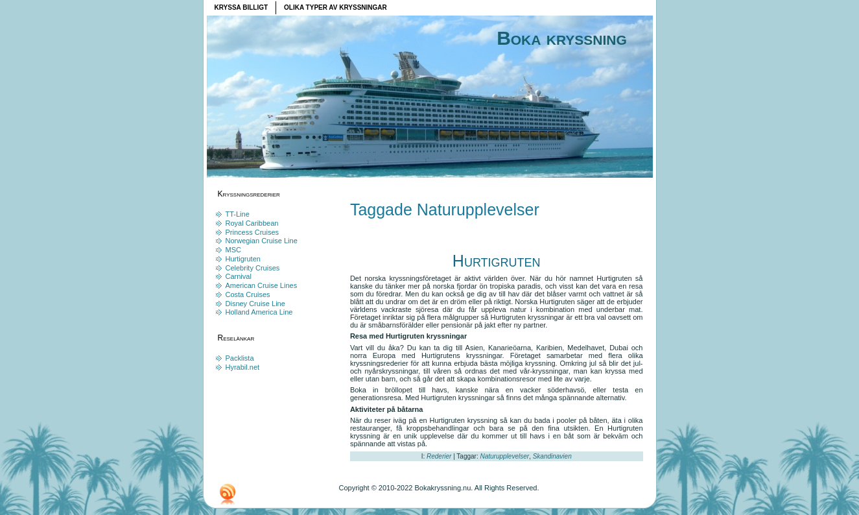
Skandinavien (552, 456)
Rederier (439, 456)
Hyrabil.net (243, 367)
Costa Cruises (248, 294)
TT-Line (238, 214)
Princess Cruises (252, 232)
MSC (233, 250)
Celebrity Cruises (253, 268)
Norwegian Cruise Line (262, 241)
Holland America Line (259, 312)
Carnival (239, 276)
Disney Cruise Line (255, 303)
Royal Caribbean (252, 223)
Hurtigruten (243, 259)
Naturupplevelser (504, 456)
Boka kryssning (562, 38)
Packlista (240, 358)
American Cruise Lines (262, 285)
